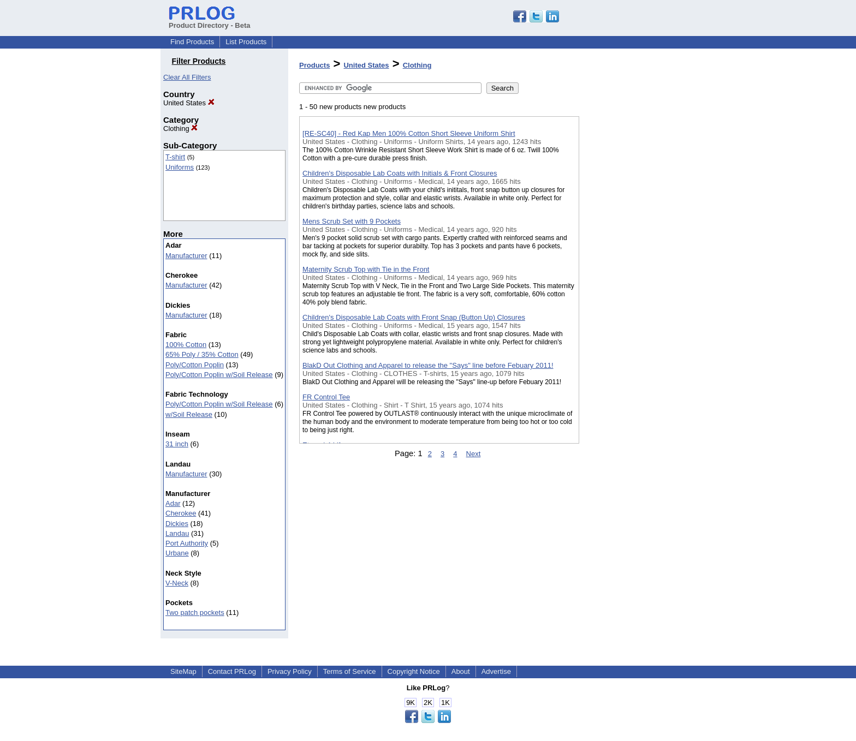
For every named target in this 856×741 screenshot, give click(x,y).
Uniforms (179, 167)
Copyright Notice (414, 671)
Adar (172, 503)
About (460, 671)
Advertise (496, 671)
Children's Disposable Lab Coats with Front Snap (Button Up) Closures (413, 317)
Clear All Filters (187, 77)
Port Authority (186, 543)
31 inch (176, 444)
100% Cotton (185, 344)
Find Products (192, 42)
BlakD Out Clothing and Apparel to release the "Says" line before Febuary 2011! (427, 365)
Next (473, 454)
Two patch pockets (194, 612)
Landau (177, 533)
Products (314, 65)
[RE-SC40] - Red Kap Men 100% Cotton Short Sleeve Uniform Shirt (408, 133)
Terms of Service (349, 671)
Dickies (176, 523)
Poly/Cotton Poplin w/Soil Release (219, 374)
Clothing (180, 128)
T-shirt (175, 157)
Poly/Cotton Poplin (194, 365)
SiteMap (183, 671)
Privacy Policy (290, 671)
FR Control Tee (326, 397)
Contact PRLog (232, 671)
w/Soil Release (188, 414)
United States (189, 103)
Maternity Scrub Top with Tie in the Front (365, 269)
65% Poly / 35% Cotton (202, 354)
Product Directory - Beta (210, 21)
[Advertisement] (633, 283)
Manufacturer (186, 256)
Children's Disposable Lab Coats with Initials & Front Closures (399, 173)
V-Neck (176, 583)
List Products (245, 42)
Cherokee (180, 513)
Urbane (177, 553)
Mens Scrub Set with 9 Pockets (351, 221)
